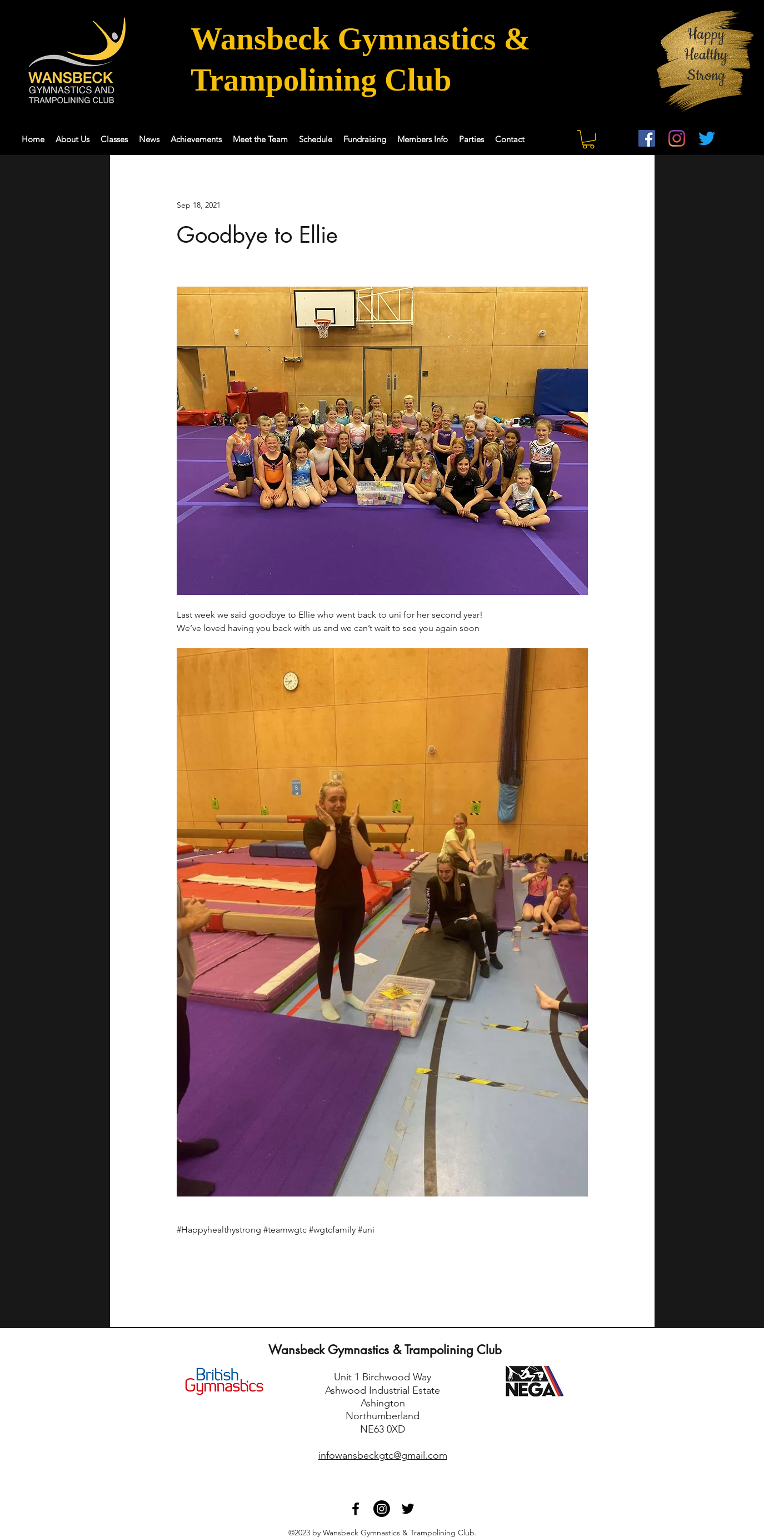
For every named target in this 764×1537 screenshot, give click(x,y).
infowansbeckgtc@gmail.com (382, 1455)
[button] (588, 139)
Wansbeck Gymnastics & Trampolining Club (385, 1350)
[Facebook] (646, 138)
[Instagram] (676, 138)
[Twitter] (706, 138)
